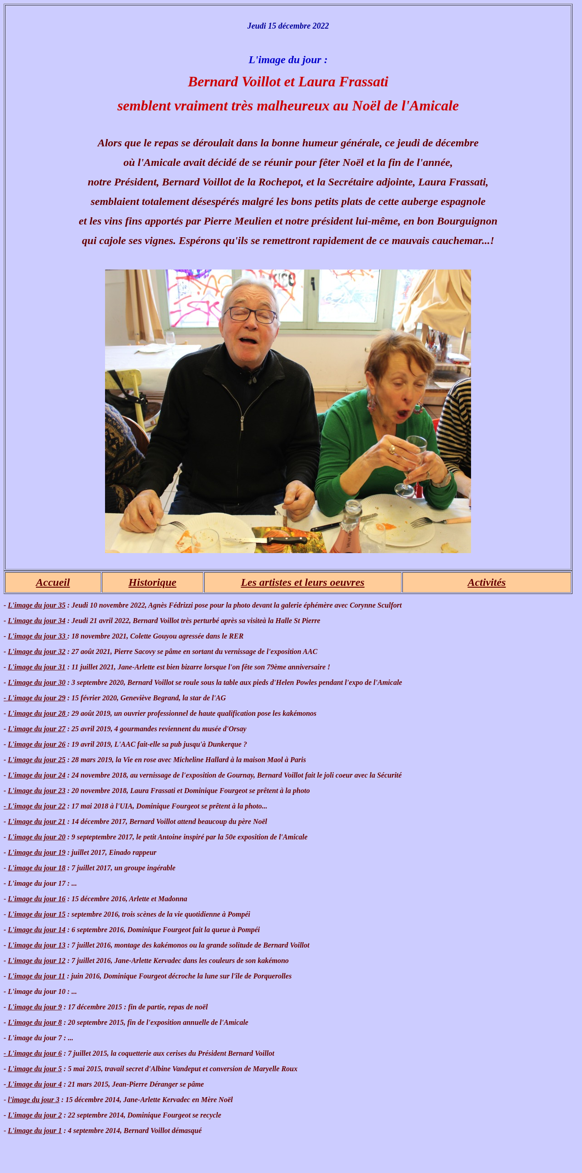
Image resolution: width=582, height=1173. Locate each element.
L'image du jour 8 (35, 1022)
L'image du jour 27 (36, 729)
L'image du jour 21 (36, 821)
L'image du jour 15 (36, 914)
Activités (486, 582)
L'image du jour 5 (35, 1069)
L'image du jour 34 (36, 620)
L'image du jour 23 (36, 790)
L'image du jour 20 (36, 837)
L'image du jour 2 (35, 1115)
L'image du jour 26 (36, 744)
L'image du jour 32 (36, 651)
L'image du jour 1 (35, 1130)
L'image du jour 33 (37, 636)
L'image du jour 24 (36, 775)
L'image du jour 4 (34, 1084)
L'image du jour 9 (35, 1007)
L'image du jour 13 (36, 945)
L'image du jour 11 (36, 976)
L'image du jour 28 (37, 713)
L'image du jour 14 (36, 929)
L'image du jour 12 (36, 960)
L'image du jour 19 (36, 852)
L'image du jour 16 (36, 899)
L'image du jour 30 (36, 682)
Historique (152, 582)
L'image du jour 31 (36, 667)
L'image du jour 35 (36, 605)
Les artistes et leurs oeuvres (303, 582)
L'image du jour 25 (36, 760)
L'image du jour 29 (34, 698)
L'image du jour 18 (36, 868)
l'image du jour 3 (33, 1099)
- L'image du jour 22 (34, 806)
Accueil (53, 582)
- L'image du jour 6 (33, 1053)
